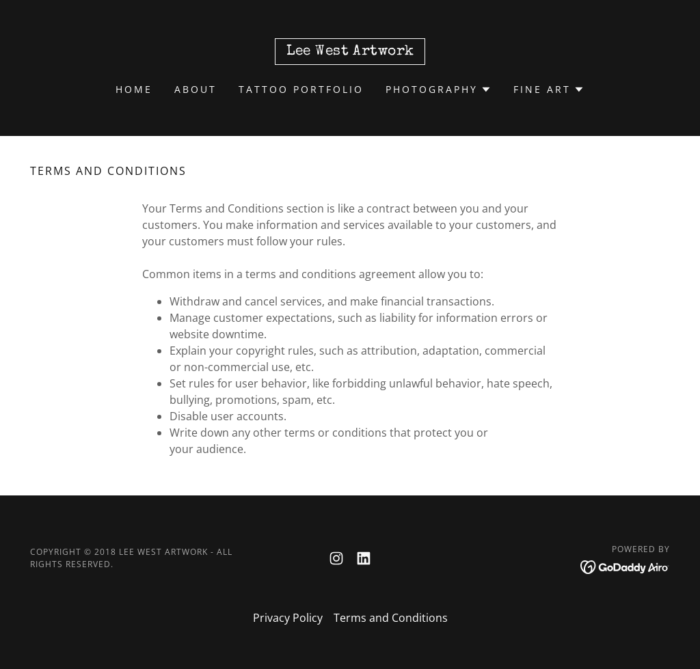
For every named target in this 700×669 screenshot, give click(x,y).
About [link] (195, 89)
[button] (439, 89)
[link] (350, 50)
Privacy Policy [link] (288, 617)
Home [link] (134, 89)
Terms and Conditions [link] (391, 617)
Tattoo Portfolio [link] (301, 89)
